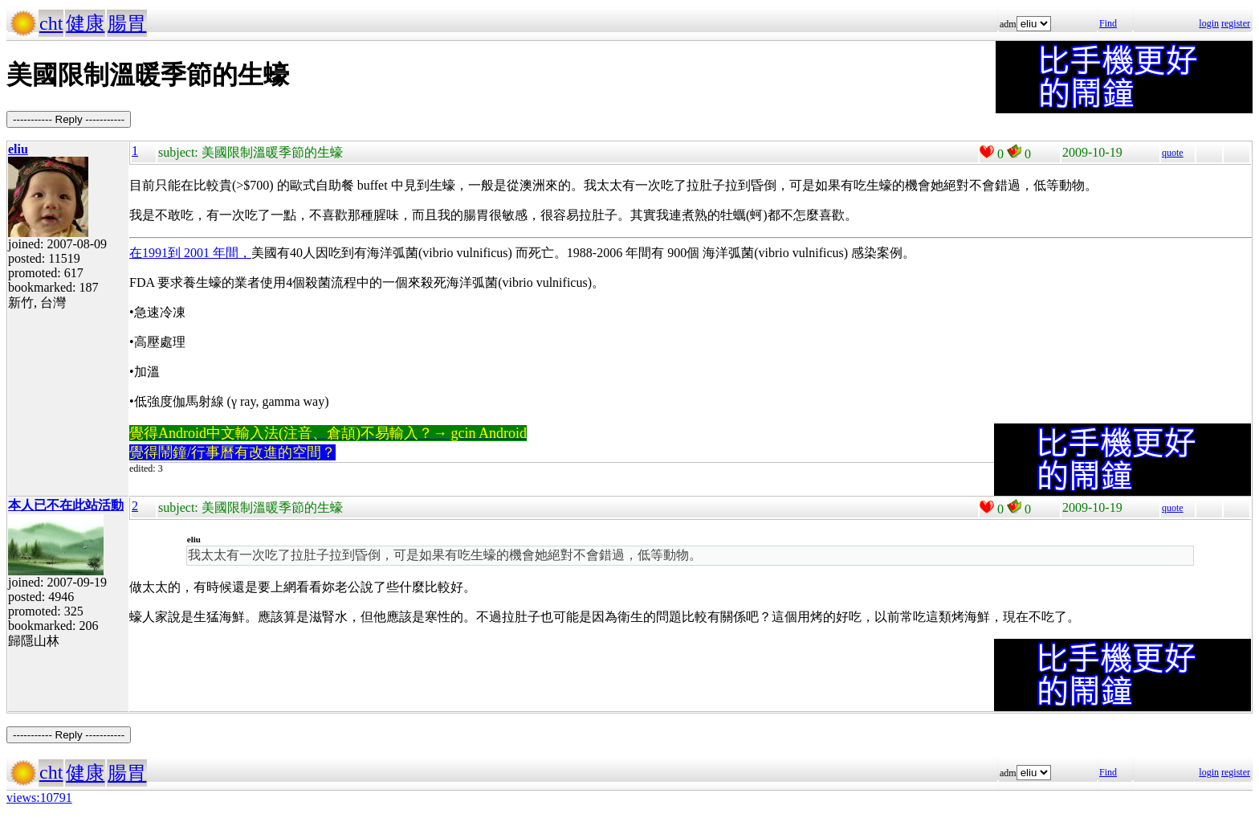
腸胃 (127, 23)
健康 (85, 23)
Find (1108, 23)
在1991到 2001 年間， (190, 253)
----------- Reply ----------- (68, 119)
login (1209, 23)
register (1235, 23)
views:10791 (39, 797)
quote (1173, 152)
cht (51, 23)
